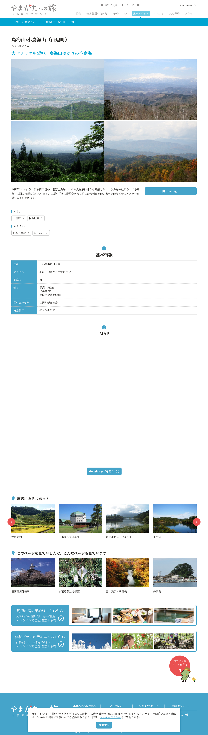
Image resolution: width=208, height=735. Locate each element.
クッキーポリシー (110, 717)
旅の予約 (174, 13)
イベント (159, 13)
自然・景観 (21, 233)
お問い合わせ (180, 714)
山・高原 (41, 233)
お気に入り (109, 5)
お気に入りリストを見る (181, 667)
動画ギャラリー (180, 706)
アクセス (190, 13)
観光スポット (141, 13)
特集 (78, 13)
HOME (15, 22)
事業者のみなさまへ (84, 706)
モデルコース (120, 13)
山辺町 (19, 218)
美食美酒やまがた (96, 13)
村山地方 (36, 218)
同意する (104, 725)
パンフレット (116, 706)
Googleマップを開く (104, 471)
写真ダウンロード (148, 706)
